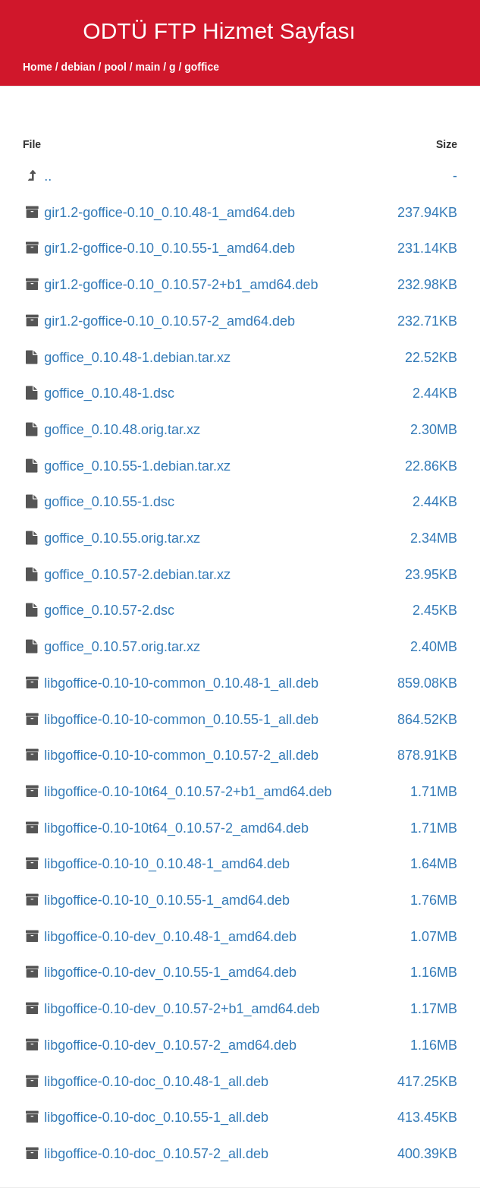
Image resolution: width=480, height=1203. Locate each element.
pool (115, 67)
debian (78, 67)
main (148, 67)
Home (37, 67)
